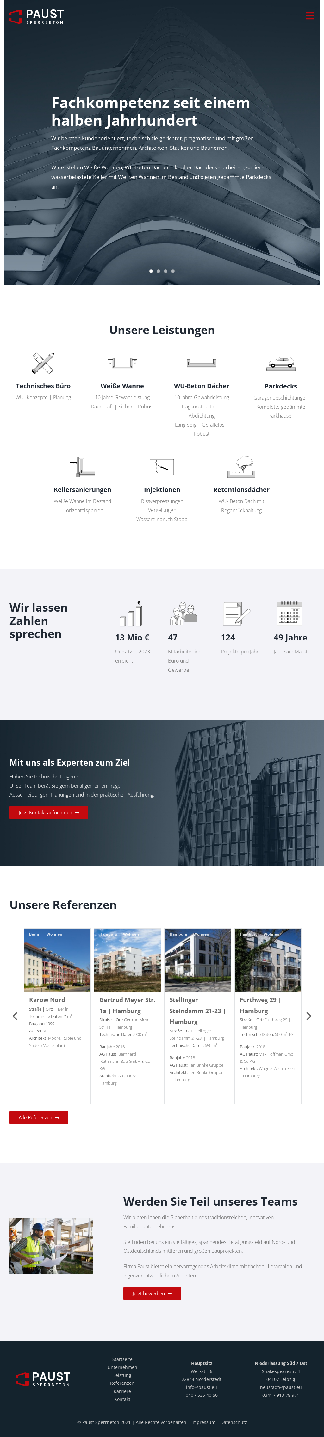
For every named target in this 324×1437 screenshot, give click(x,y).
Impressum (203, 1422)
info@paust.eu (201, 1387)
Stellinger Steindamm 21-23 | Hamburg (198, 1010)
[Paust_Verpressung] (162, 453)
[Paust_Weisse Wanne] (122, 350)
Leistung (122, 1375)
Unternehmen (122, 1367)
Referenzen (122, 1383)
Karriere (122, 1391)
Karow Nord (47, 999)
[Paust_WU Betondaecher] (201, 350)
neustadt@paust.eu (281, 1387)
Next (308, 1016)
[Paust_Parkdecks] (281, 350)
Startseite (122, 1359)
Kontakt (122, 1399)
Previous (15, 1016)
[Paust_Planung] (43, 350)
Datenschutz (234, 1422)
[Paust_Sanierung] (82, 453)
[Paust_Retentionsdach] (241, 453)
